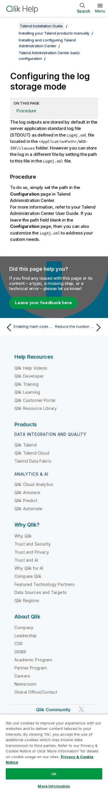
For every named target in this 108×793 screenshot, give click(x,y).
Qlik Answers (27, 492)
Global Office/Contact (35, 692)
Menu (100, 11)
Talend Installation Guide (41, 26)
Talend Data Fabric (33, 461)
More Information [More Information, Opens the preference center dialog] (54, 786)
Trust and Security (32, 544)
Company (23, 627)
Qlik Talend (25, 444)
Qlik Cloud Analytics (33, 484)
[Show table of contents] (11, 25)
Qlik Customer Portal (34, 400)
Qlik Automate (28, 508)
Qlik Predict (25, 500)
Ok (53, 773)
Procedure (26, 110)
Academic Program (33, 659)
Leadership (25, 635)
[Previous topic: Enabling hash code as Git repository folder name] (28, 327)
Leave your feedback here (43, 302)
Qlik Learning (27, 392)
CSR (18, 643)
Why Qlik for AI (28, 568)
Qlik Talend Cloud (31, 453)
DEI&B (20, 651)
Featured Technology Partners (44, 584)
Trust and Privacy (31, 552)
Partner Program (30, 667)
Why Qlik (23, 535)
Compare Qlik (27, 576)
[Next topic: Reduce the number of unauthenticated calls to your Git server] (79, 327)
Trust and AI (26, 560)
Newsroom (25, 684)
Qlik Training (26, 384)
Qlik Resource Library (35, 408)
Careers (22, 675)
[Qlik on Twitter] (81, 709)
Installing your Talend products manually (54, 33)
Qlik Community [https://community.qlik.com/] (53, 709)
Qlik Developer (29, 376)
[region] (54, 753)
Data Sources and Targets (40, 592)
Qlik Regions (26, 600)
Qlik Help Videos (31, 368)
